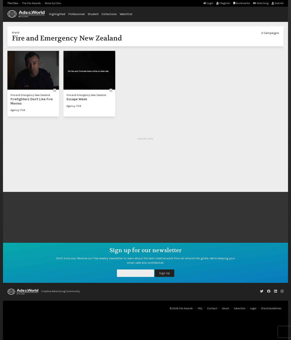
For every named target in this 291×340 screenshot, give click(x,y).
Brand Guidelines (271, 308)
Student (93, 14)
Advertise (239, 308)
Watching (261, 3)
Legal (253, 308)
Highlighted (57, 14)
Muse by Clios (53, 3)
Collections (109, 14)
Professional (76, 14)
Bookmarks (241, 3)
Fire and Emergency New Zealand (30, 95)
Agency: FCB (17, 110)
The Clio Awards (31, 3)
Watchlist (126, 14)
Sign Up (164, 273)
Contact (212, 308)
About (225, 308)
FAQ (200, 308)
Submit (278, 3)
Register (223, 3)
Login (208, 3)
